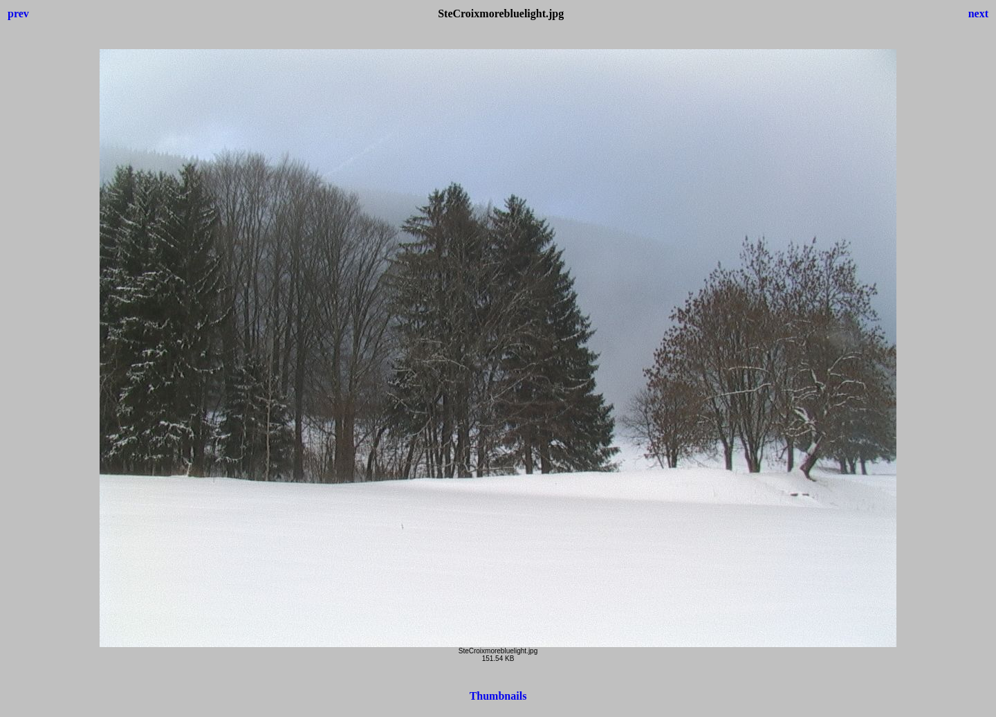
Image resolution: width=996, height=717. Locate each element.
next (978, 13)
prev (18, 13)
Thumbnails (498, 696)
